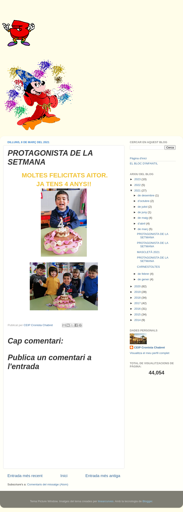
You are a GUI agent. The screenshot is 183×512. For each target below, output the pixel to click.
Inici (64, 475)
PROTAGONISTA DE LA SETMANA (152, 235)
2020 (138, 286)
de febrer (144, 273)
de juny (143, 212)
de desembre (146, 195)
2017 (138, 303)
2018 (138, 297)
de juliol (143, 206)
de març (143, 229)
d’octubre (144, 201)
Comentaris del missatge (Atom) (47, 484)
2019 (138, 291)
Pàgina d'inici (138, 158)
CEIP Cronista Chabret (149, 347)
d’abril (142, 223)
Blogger (147, 501)
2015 (138, 314)
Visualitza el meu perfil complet (149, 353)
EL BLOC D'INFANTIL (144, 163)
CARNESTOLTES (148, 266)
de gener (144, 279)
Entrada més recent (25, 475)
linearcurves (105, 501)
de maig (143, 217)
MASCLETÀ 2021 (148, 252)
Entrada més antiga (102, 475)
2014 (138, 320)
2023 (138, 179)
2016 (138, 308)
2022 (138, 185)
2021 (138, 190)
